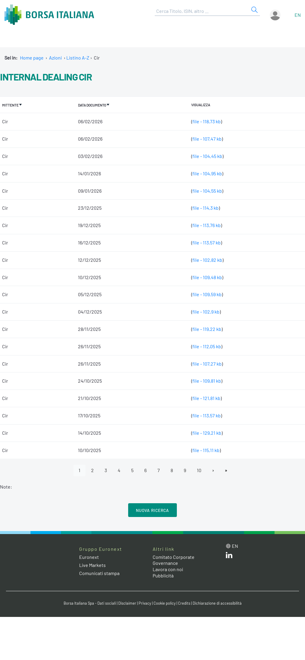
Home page (32, 57)
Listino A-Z (77, 57)
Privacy (145, 603)
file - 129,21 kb (206, 433)
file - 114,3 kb (205, 208)
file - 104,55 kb (207, 191)
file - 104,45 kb (207, 156)
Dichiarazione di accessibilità (217, 603)
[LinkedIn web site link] (229, 556)
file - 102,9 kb (206, 311)
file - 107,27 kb (207, 364)
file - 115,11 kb (206, 450)
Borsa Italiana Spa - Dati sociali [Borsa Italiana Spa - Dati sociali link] (90, 603)
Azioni (55, 57)
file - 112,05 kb (206, 346)
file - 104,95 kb (207, 173)
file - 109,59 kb (207, 294)
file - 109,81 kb (206, 381)
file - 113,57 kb (206, 242)
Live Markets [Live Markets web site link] (92, 565)
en (298, 15)
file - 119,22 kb (206, 329)
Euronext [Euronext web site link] (89, 557)
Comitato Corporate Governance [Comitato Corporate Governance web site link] (173, 560)
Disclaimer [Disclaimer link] (127, 603)
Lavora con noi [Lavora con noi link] (168, 569)
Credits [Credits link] (184, 603)
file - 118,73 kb (206, 121)
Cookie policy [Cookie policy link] (165, 603)
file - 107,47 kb (207, 139)
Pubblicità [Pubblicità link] (163, 575)
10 (199, 470)
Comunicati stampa (99, 573)
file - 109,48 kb (207, 277)
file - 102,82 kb (207, 260)
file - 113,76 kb (206, 225)
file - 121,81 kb (206, 398)
